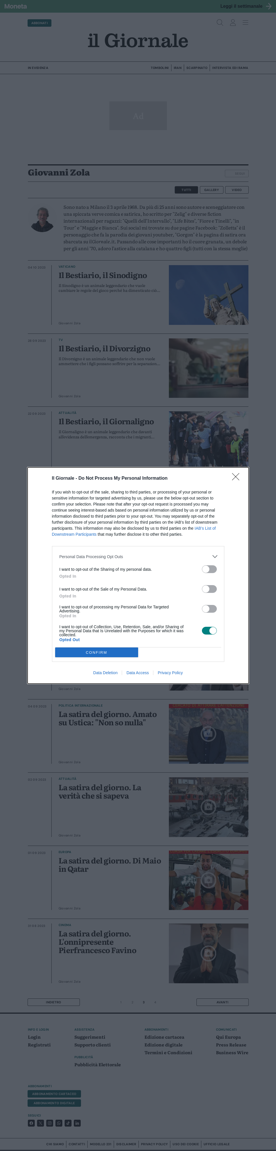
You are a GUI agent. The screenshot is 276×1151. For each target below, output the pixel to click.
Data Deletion (105, 672)
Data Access (137, 672)
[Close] (237, 478)
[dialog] (138, 575)
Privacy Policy (170, 672)
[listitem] (138, 557)
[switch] (209, 569)
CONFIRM (96, 652)
